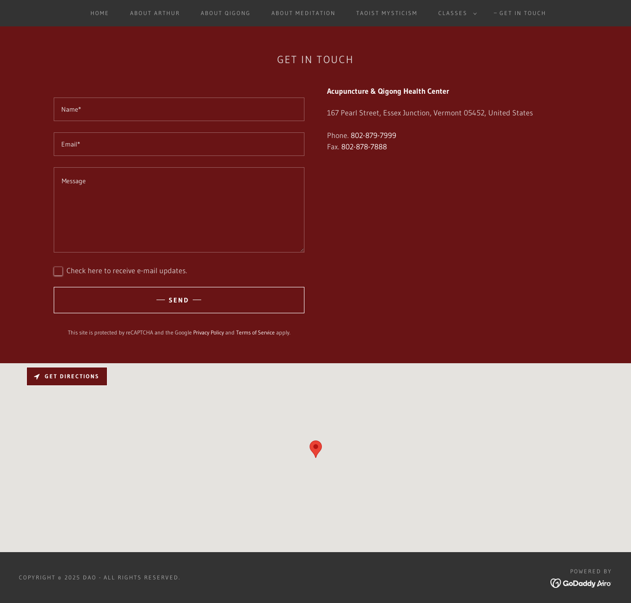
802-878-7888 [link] (364, 146)
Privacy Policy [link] (208, 332)
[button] (456, 13)
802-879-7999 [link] (373, 135)
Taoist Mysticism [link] (387, 12)
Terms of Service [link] (255, 332)
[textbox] (179, 109)
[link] (581, 582)
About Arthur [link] (155, 12)
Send (179, 300)
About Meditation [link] (303, 12)
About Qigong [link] (226, 12)
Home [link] (99, 12)
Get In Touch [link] (523, 12)
